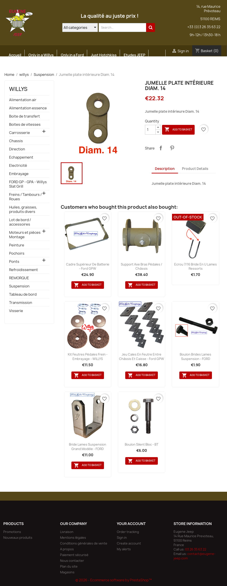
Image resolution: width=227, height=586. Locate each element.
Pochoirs (16, 253)
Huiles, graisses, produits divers (23, 209)
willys (18, 89)
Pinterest (172, 148)
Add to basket (178, 129)
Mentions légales (73, 537)
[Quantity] (150, 130)
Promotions (12, 532)
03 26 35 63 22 (195, 549)
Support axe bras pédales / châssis (141, 266)
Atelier (14, 65)
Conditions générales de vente (83, 543)
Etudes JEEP (134, 55)
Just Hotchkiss (104, 55)
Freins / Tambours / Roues (25, 196)
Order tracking (128, 532)
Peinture (16, 245)
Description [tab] (165, 168)
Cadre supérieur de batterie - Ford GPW (87, 266)
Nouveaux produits (17, 537)
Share (160, 148)
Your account (131, 523)
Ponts (14, 261)
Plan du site (69, 566)
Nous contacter (72, 560)
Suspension (19, 286)
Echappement (21, 157)
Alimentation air (22, 100)
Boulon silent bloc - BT (142, 444)
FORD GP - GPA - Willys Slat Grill (28, 184)
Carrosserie (19, 132)
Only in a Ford (72, 55)
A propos (67, 549)
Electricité (18, 165)
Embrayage (19, 173)
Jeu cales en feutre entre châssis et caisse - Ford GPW (141, 356)
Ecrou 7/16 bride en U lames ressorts (195, 266)
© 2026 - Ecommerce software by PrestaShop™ (113, 580)
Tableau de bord (23, 294)
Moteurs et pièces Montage (25, 234)
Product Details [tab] (195, 168)
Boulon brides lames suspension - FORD (195, 356)
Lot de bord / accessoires (20, 222)
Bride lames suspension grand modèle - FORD (87, 446)
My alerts (124, 549)
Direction (17, 149)
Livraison (66, 532)
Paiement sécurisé (74, 555)
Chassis (16, 141)
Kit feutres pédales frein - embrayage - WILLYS (88, 356)
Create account (129, 543)
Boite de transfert (24, 116)
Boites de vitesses (25, 124)
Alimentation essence (28, 108)
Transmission (20, 302)
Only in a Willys (41, 55)
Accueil (15, 55)
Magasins (67, 572)
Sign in (122, 537)
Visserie (16, 311)
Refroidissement (23, 269)
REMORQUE (19, 278)
